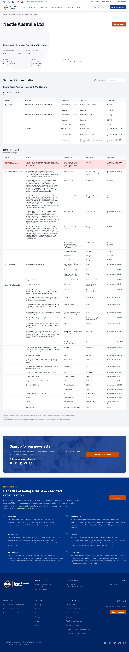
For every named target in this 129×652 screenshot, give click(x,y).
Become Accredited (117, 7)
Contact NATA (121, 2)
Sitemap (69, 617)
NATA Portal (95, 2)
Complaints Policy (72, 625)
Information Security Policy (75, 609)
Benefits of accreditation (12, 613)
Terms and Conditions (74, 613)
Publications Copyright (74, 621)
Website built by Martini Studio (11, 644)
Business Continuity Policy (75, 633)
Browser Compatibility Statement (78, 629)
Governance (39, 609)
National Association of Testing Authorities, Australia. (25, 642)
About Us (70, 7)
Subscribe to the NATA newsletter (36, 1)
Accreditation (42, 7)
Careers (37, 625)
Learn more (117, 498)
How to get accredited (11, 609)
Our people (39, 605)
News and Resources (57, 7)
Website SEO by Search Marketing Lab (29, 644)
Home (5, 14)
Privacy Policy (71, 605)
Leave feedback (118, 612)
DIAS (78, 7)
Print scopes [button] (101, 80)
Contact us (38, 617)
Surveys (37, 621)
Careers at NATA (107, 2)
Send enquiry (119, 24)
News (37, 613)
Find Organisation (29, 7)
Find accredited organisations (14, 605)
